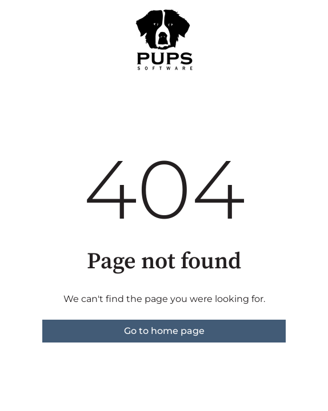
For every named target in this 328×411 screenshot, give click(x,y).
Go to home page (164, 330)
